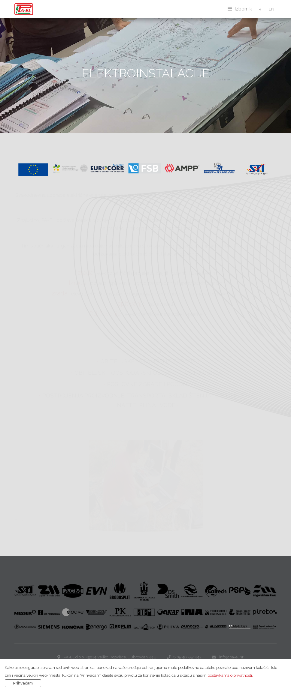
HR (258, 9)
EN (271, 9)
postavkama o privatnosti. (230, 675)
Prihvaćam (23, 683)
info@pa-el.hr (231, 657)
